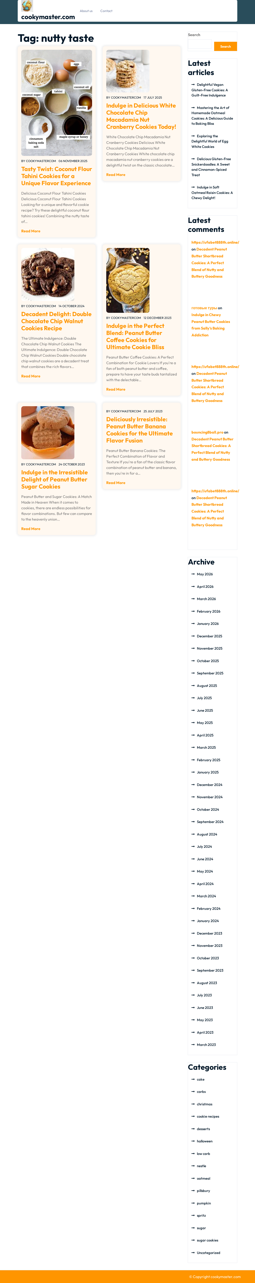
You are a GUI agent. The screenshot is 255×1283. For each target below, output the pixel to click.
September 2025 (210, 673)
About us (86, 11)
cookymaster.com (48, 17)
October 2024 (208, 809)
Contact (106, 11)
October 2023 (208, 958)
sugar (201, 1228)
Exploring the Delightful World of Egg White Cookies (209, 141)
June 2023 (205, 1007)
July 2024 (204, 846)
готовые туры (204, 307)
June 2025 (205, 710)
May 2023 (205, 1020)
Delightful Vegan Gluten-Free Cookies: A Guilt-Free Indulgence (209, 89)
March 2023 (206, 1044)
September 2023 (210, 970)
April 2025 (205, 735)
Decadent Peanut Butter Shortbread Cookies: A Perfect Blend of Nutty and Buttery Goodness (209, 263)
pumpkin (204, 1203)
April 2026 (205, 586)
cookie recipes (208, 1116)
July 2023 (204, 995)
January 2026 (208, 623)
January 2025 (208, 772)
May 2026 (205, 574)
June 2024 (205, 859)
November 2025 (209, 648)
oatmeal (203, 1178)
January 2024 (208, 921)
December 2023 (209, 933)
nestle (201, 1166)
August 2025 (207, 685)
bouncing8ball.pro (207, 432)
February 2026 (208, 611)
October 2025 (208, 661)
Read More (30, 231)
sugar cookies (207, 1240)
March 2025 (206, 747)
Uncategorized (208, 1252)
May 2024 (205, 871)
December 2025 (209, 636)
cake (200, 1079)
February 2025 (208, 760)
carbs (201, 1091)
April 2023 (205, 1032)
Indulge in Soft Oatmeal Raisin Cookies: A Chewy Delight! (212, 192)
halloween (204, 1141)
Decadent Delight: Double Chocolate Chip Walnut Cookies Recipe (56, 321)
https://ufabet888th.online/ (215, 242)
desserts (203, 1129)
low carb (203, 1153)
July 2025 (204, 698)
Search (194, 34)
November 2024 (210, 797)
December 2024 (209, 784)
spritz (201, 1215)
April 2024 (205, 884)
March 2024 (206, 896)
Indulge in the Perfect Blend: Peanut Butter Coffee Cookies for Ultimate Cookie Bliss (135, 336)
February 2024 (209, 908)
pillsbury (203, 1190)
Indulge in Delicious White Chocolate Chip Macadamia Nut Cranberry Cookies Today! (141, 116)
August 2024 (207, 834)
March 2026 (206, 599)
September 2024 (210, 821)
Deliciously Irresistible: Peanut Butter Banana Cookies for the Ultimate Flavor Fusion (139, 429)
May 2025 (205, 722)
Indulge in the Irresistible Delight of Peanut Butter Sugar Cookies (54, 479)
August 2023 (207, 983)
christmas (204, 1104)
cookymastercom (41, 161)
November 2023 (209, 945)
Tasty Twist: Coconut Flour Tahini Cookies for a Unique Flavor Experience (56, 176)
